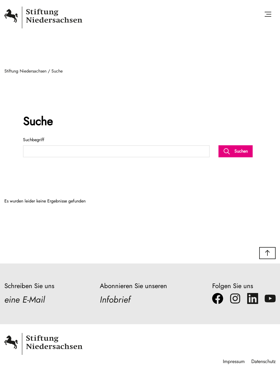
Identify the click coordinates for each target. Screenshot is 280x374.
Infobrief (115, 299)
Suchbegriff (33, 140)
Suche (57, 71)
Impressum (234, 361)
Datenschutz (263, 361)
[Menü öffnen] (268, 15)
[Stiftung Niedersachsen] (43, 27)
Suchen (235, 151)
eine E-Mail (24, 299)
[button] (267, 253)
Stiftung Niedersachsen (25, 71)
